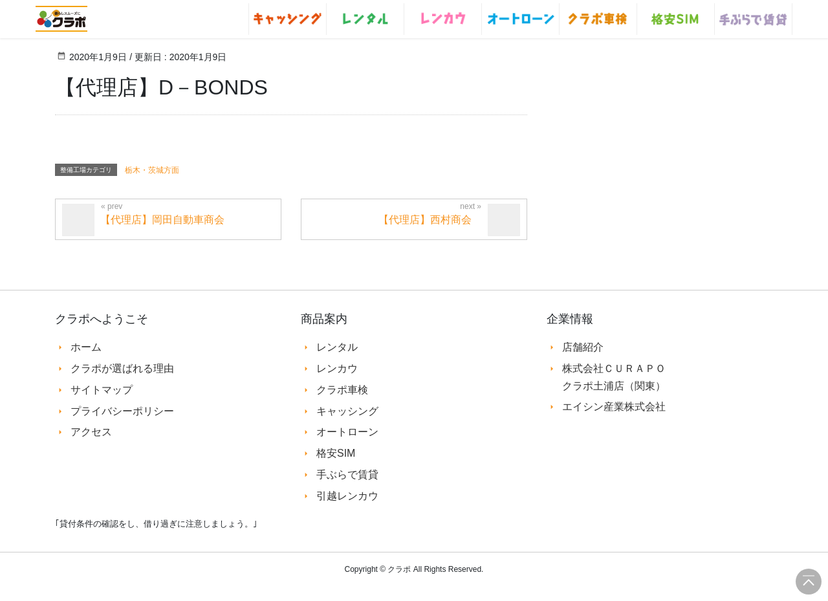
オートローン (347, 431)
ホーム (86, 347)
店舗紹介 (583, 347)
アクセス (91, 431)
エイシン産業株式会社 (614, 406)
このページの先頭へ (809, 582)
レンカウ (337, 368)
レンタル (337, 347)
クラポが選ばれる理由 (122, 368)
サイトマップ (102, 389)
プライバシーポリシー (122, 411)
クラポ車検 (342, 389)
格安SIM (335, 453)
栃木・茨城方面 (152, 170)
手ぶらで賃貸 (347, 474)
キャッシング (347, 411)
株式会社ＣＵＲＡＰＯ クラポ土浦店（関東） (614, 377)
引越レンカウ (347, 495)
